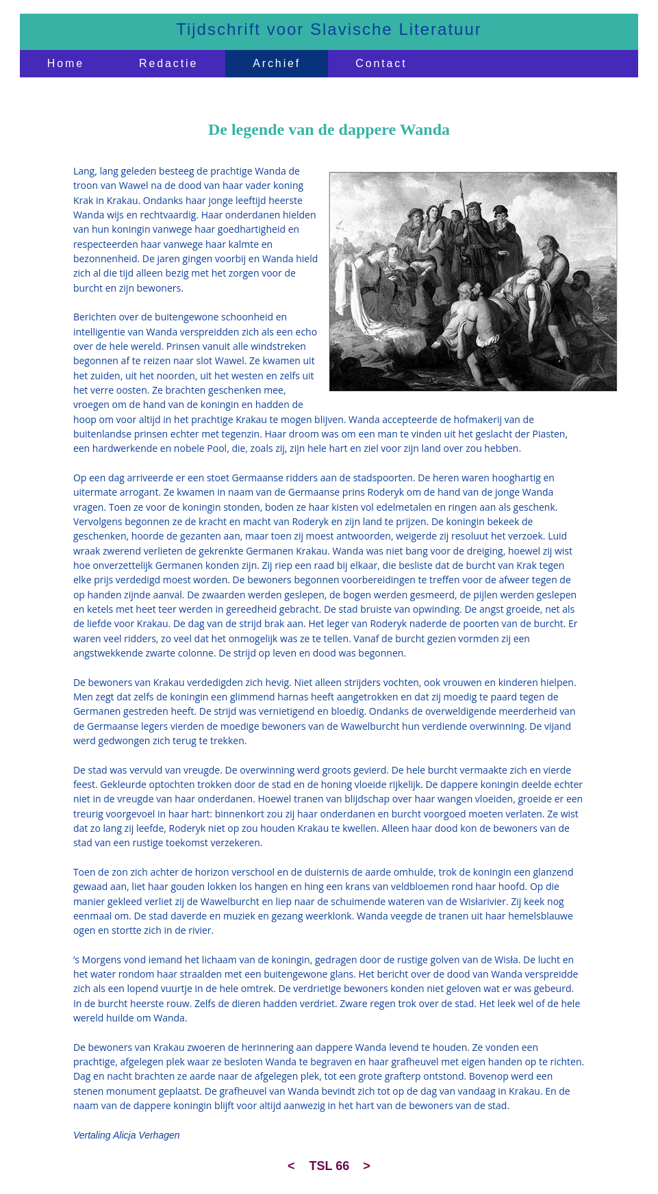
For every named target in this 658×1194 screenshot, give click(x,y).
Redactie (168, 63)
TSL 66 (329, 1166)
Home (65, 63)
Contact (381, 63)
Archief (277, 63)
